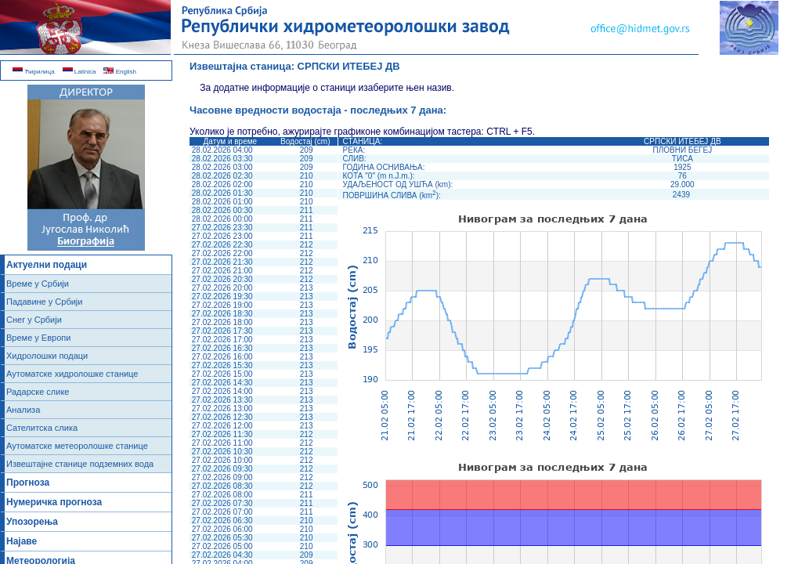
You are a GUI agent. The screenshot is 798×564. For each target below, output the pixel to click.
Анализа (23, 409)
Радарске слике (37, 391)
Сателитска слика (42, 427)
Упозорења (32, 521)
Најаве (21, 541)
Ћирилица (34, 71)
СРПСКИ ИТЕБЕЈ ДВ (349, 66)
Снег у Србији (34, 319)
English (119, 71)
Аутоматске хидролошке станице (72, 373)
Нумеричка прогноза (54, 502)
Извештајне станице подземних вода (79, 463)
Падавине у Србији (44, 301)
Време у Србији (37, 283)
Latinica (79, 71)
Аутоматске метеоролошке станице (77, 445)
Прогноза (27, 482)
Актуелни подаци (46, 264)
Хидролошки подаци (47, 355)
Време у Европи (38, 337)
